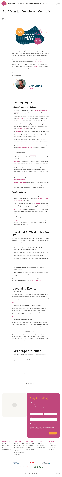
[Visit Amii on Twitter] (27, 473)
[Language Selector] (57, 4)
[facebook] (26, 387)
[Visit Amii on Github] (34, 473)
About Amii (39, 445)
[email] (33, 387)
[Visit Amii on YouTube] (36, 473)
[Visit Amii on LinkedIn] (32, 473)
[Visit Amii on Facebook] (25, 473)
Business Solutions (6, 445)
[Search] (59, 4)
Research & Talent (29, 445)
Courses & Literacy (18, 445)
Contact (58, 3)
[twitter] (29, 387)
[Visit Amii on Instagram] (29, 473)
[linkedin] (31, 387)
